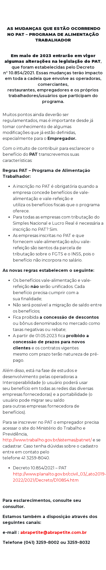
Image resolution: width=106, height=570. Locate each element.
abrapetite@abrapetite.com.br (53, 532)
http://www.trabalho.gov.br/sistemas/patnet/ (47, 440)
